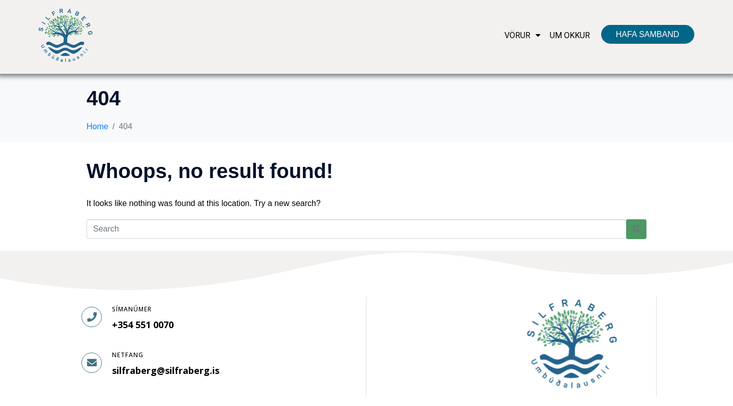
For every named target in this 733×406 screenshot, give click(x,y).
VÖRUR (522, 36)
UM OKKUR (570, 35)
